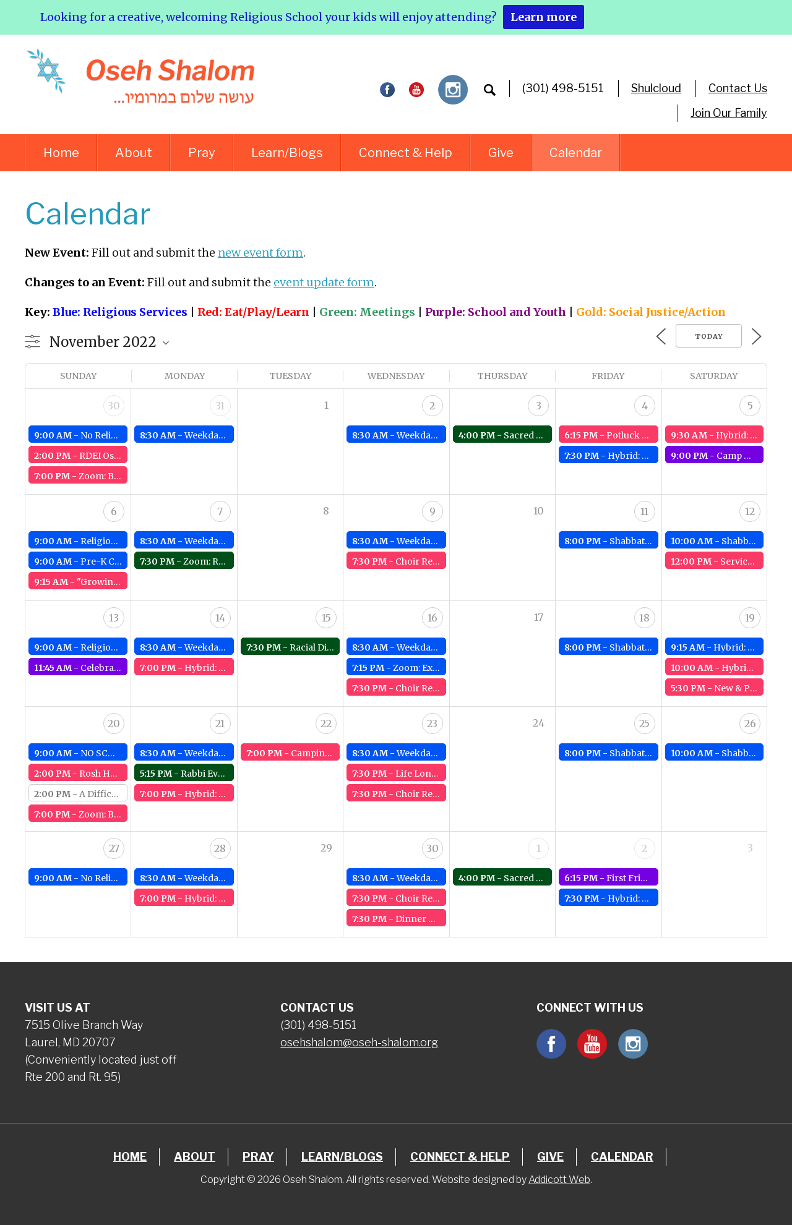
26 (750, 723)
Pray (201, 152)
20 (114, 723)
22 (326, 723)
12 (750, 511)
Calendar (575, 152)
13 (114, 618)
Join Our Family (729, 112)
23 (432, 723)
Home (61, 152)
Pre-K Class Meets (119, 561)
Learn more (543, 17)
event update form (323, 282)
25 (644, 723)
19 (750, 618)
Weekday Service (220, 435)
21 (220, 723)
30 (114, 405)
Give (501, 152)
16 (432, 618)
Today (709, 336)
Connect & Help (405, 152)
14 (220, 618)
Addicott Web (559, 1179)
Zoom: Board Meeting (126, 476)
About (133, 152)
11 (644, 511)
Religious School (116, 541)
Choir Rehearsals (431, 561)
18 (644, 618)
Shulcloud (656, 88)
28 (220, 848)
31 (220, 405)
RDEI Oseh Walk (113, 455)
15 (326, 618)
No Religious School (123, 435)
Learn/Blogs (287, 152)
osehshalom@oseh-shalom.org (359, 1042)
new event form (260, 252)
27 (114, 848)
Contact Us (737, 88)
